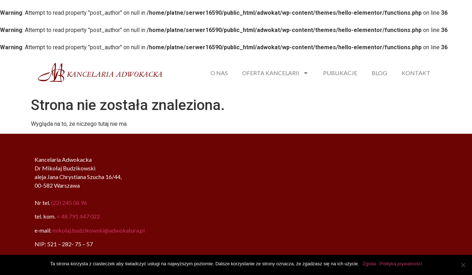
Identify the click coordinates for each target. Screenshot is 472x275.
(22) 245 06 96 (69, 202)
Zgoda (369, 263)
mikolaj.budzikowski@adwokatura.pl (99, 230)
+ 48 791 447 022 (78, 216)
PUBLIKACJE (340, 72)
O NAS (219, 72)
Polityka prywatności (401, 263)
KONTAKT (415, 72)
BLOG (379, 72)
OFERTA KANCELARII (275, 73)
